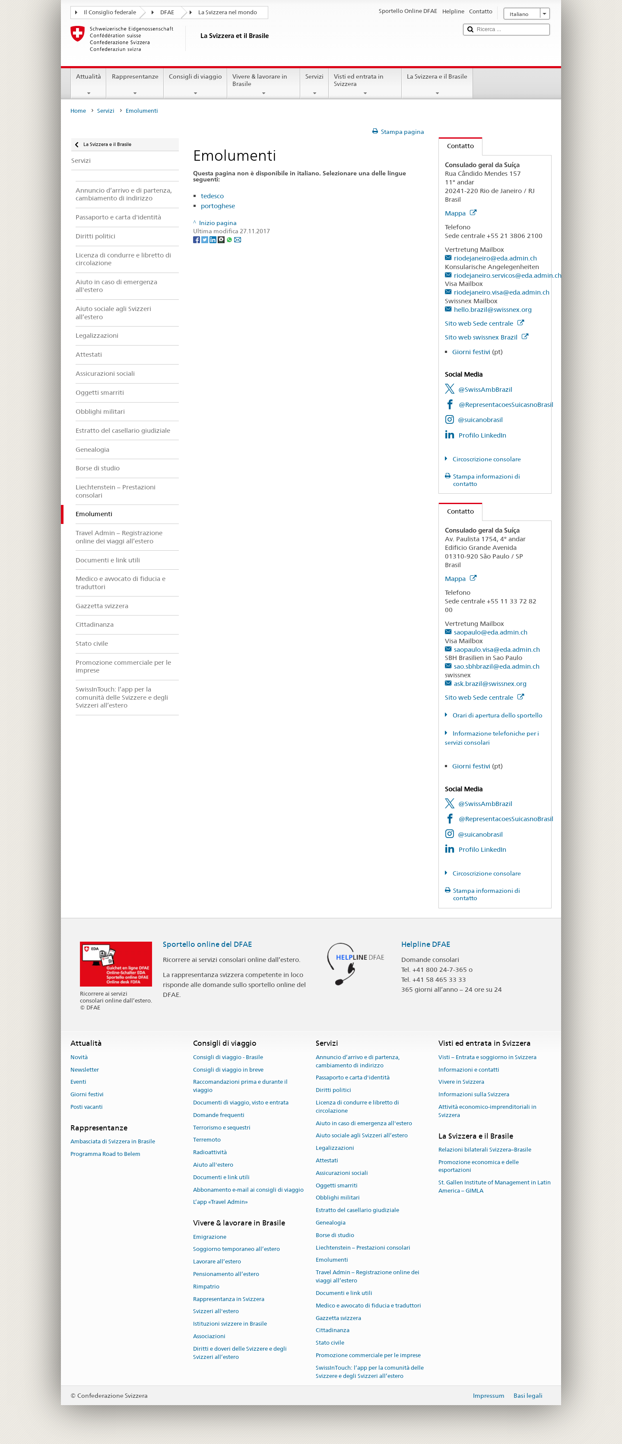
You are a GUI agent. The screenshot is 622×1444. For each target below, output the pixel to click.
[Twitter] (205, 239)
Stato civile (330, 1342)
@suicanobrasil (480, 420)
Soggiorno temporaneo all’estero (236, 1249)
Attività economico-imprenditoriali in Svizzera (487, 1111)
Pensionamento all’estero (226, 1274)
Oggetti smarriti (337, 1185)
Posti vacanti (86, 1107)
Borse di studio (335, 1235)
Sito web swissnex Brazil (486, 337)
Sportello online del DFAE (207, 944)
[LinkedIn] (213, 239)
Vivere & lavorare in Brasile (264, 84)
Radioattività (210, 1152)
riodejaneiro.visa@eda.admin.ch (501, 292)
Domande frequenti (218, 1115)
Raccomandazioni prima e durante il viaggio (240, 1086)
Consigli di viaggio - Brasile (228, 1057)
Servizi (314, 84)
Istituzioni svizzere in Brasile (230, 1323)
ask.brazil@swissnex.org (490, 683)
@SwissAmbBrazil (485, 389)
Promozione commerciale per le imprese (368, 1355)
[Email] (237, 239)
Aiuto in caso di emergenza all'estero (364, 1123)
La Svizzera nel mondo (227, 12)
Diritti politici (333, 1090)
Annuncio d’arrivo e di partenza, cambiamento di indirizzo (358, 1061)
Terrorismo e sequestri (222, 1127)
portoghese (218, 206)
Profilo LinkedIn (482, 435)
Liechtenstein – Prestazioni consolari (363, 1247)
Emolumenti (332, 1260)
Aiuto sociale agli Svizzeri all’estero (362, 1136)
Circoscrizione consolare (486, 459)
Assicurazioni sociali (342, 1173)
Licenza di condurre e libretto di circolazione (357, 1106)
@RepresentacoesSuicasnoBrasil (506, 404)
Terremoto (207, 1140)
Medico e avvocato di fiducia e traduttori (368, 1305)
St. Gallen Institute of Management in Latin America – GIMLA (494, 1187)
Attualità (88, 84)
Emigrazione (209, 1237)
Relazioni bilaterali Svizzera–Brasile (484, 1149)
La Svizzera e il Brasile (437, 84)
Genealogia (331, 1222)
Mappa (460, 213)
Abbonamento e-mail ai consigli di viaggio (248, 1190)
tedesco (212, 196)
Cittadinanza (332, 1330)
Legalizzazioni (335, 1148)
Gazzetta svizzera (338, 1318)
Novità (79, 1057)
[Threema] (222, 239)
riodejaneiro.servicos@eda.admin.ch (508, 275)
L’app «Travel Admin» (220, 1202)
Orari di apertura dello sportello (497, 715)
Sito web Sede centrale (484, 323)
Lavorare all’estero (217, 1261)
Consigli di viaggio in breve (228, 1069)
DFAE (167, 12)
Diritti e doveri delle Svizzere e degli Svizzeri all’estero (240, 1353)
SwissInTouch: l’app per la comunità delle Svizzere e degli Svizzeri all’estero (370, 1372)
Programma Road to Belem (105, 1154)
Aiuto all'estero (213, 1165)
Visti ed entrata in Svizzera (365, 84)
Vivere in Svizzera (461, 1082)
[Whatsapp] (230, 239)
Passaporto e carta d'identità (353, 1078)
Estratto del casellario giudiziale (357, 1210)
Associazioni (209, 1336)
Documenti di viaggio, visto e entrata (241, 1102)
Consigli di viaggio (195, 84)
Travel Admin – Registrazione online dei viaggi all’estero (367, 1276)
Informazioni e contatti (468, 1069)
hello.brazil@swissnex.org (493, 309)
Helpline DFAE (426, 944)
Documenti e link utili (221, 1177)
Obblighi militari (338, 1198)
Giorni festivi (471, 352)
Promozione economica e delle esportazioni (478, 1166)
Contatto (456, 146)
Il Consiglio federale (110, 12)
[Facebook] (197, 239)
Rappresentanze (135, 84)
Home (78, 111)
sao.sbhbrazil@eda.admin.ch (496, 666)
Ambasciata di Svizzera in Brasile (112, 1141)
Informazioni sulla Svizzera (473, 1094)
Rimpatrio (206, 1286)
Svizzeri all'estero (216, 1311)
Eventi (78, 1082)
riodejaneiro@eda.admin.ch (495, 258)
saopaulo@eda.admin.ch (490, 632)
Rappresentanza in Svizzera (228, 1299)
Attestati (327, 1160)
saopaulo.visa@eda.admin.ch (497, 649)
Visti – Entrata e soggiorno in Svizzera (487, 1057)
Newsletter (84, 1069)
